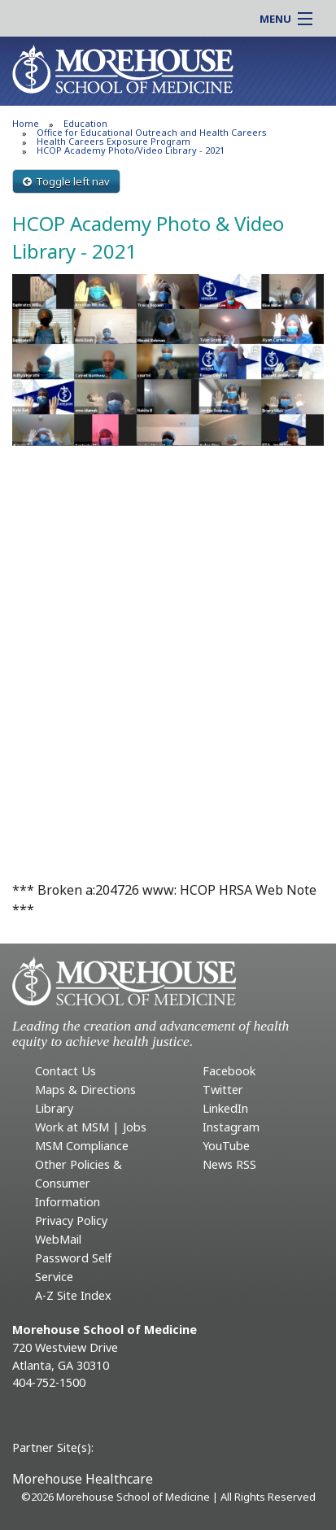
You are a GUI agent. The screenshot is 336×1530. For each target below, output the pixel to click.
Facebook (229, 1071)
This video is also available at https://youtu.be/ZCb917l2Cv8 (168, 769)
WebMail (58, 1239)
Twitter (223, 1089)
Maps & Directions (85, 1089)
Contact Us (65, 1071)
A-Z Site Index (73, 1295)
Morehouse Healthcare (82, 1479)
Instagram (231, 1127)
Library (54, 1108)
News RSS (229, 1164)
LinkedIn (225, 1108)
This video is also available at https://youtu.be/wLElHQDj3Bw (168, 560)
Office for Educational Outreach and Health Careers (152, 132)
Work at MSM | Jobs (90, 1127)
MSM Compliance (82, 1145)
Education (85, 123)
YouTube (226, 1145)
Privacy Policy (71, 1220)
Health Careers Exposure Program (113, 141)
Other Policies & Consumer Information (78, 1183)
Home (25, 123)
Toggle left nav (66, 181)
